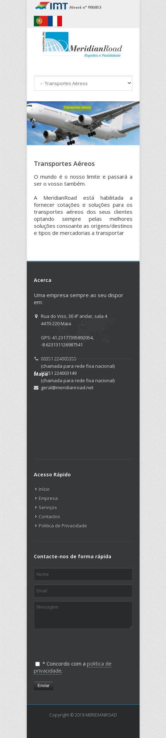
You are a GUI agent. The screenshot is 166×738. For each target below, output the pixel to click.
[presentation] (70, 642)
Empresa (48, 498)
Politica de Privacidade (63, 525)
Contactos (49, 516)
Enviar (44, 685)
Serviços (48, 507)
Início (44, 489)
